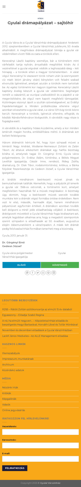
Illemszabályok (11, 353)
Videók (6, 404)
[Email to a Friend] (43, 272)
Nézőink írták (10, 387)
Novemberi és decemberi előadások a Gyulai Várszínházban (37, 330)
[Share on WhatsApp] (27, 272)
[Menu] (4, 6)
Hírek (41, 18)
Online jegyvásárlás (13, 410)
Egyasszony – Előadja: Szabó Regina (23, 315)
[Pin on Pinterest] (48, 272)
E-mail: (6, 453)
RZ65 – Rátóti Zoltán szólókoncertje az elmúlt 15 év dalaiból (37, 309)
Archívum (8, 364)
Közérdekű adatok (13, 370)
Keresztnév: (9, 440)
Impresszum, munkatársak (18, 358)
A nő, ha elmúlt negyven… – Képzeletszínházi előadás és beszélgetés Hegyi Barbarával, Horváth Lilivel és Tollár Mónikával (40, 322)
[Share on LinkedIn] (53, 272)
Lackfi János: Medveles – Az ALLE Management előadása (35, 336)
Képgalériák (9, 399)
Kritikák (6, 393)
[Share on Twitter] (37, 272)
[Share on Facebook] (32, 272)
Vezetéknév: (9, 426)
